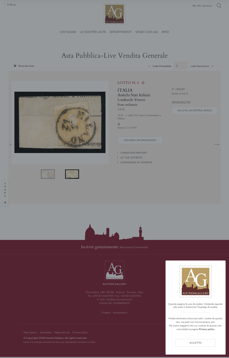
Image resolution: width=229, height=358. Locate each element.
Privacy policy (206, 329)
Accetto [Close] (195, 342)
